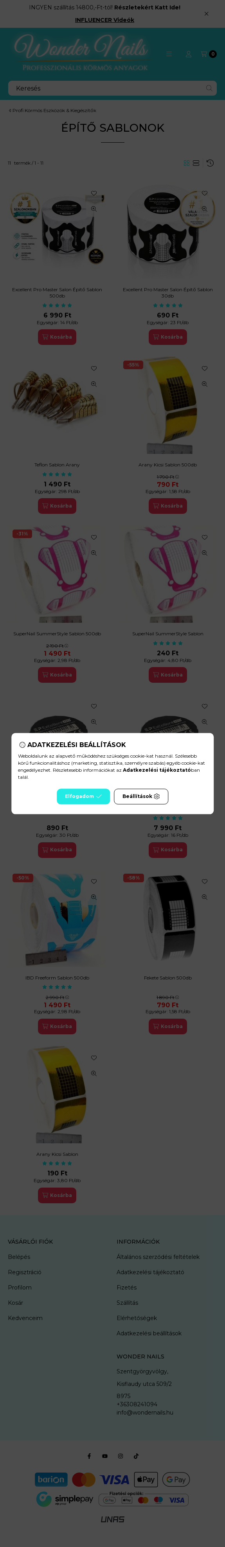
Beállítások (141, 796)
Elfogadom (83, 796)
